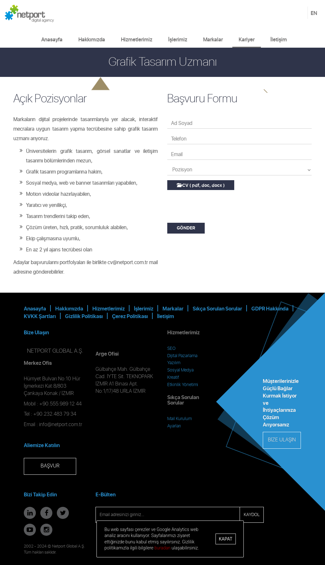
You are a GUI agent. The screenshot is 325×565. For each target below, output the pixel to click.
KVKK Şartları (40, 316)
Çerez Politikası (130, 316)
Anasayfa (52, 40)
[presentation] (215, 207)
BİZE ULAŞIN (282, 440)
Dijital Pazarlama (182, 356)
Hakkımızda (91, 40)
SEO (171, 348)
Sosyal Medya (180, 370)
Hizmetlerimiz (136, 40)
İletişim (278, 40)
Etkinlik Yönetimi (182, 385)
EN (314, 13)
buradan (162, 547)
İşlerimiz (177, 40)
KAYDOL (252, 515)
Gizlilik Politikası (84, 316)
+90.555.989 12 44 (60, 404)
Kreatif (173, 377)
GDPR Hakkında (270, 309)
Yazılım (173, 363)
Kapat (225, 538)
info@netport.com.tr (60, 424)
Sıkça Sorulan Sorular (217, 309)
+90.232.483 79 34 (54, 414)
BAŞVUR (50, 466)
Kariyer (247, 40)
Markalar (213, 40)
